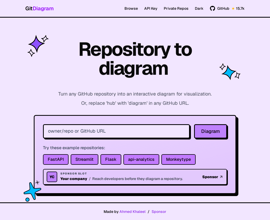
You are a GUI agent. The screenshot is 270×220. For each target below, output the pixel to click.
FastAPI (56, 159)
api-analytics (141, 159)
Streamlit (84, 159)
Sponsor (159, 211)
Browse (131, 8)
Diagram (210, 131)
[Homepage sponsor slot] (135, 177)
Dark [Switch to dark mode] (199, 8)
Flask (111, 159)
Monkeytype (178, 159)
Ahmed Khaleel (132, 211)
